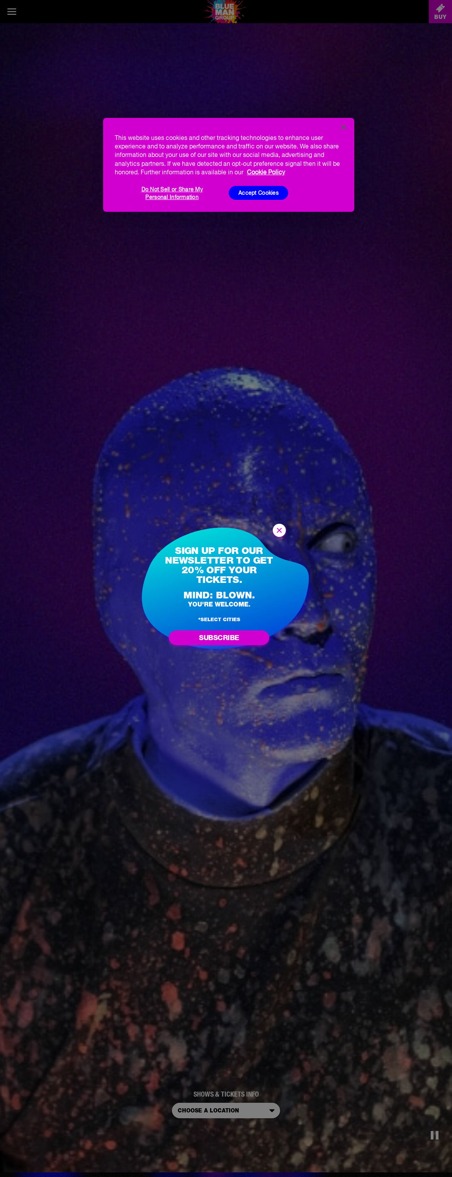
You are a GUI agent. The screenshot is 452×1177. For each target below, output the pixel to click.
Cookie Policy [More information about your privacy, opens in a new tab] (266, 172)
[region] (228, 165)
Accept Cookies (258, 193)
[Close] (343, 127)
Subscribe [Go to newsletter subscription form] (219, 638)
